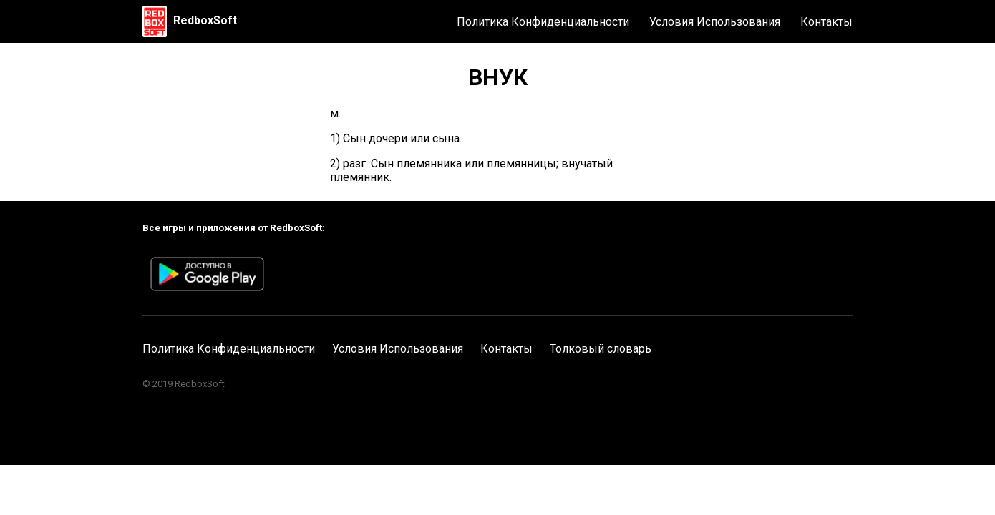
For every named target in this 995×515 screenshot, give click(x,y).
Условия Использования (714, 22)
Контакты (826, 22)
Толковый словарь (600, 348)
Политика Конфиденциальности (543, 22)
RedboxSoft (205, 20)
